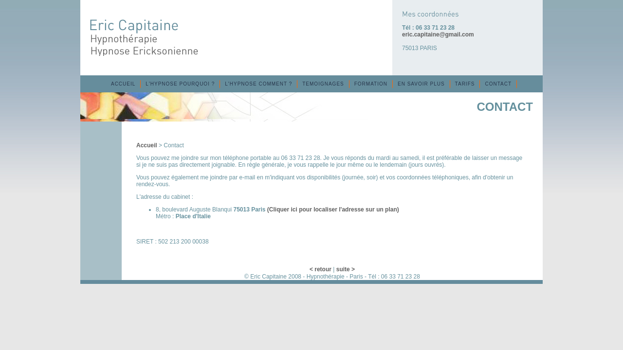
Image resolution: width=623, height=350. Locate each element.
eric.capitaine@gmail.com (438, 34)
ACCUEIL (123, 84)
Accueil (146, 145)
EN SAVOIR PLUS (421, 84)
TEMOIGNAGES (323, 84)
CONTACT (498, 84)
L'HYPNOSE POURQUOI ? (180, 84)
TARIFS (465, 84)
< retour (320, 269)
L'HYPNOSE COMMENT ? (258, 84)
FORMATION (370, 84)
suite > (345, 269)
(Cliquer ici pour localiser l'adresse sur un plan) (333, 209)
